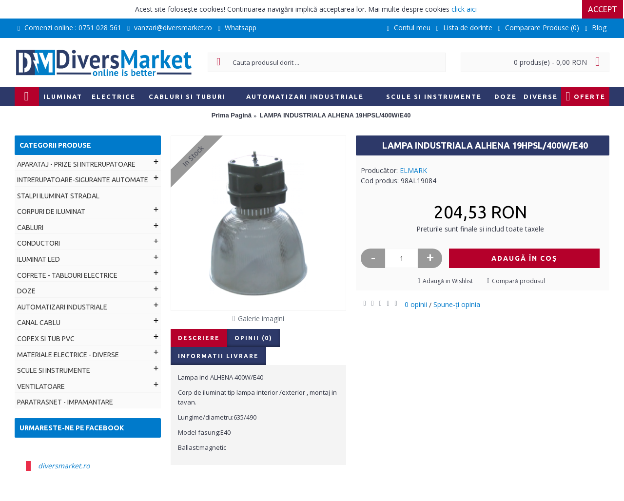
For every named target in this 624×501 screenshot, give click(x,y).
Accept (603, 9)
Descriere (199, 338)
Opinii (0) (253, 338)
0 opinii (416, 304)
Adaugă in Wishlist (448, 281)
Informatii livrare (218, 356)
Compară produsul (518, 281)
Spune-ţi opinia (456, 304)
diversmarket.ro (64, 465)
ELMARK (413, 170)
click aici (464, 9)
